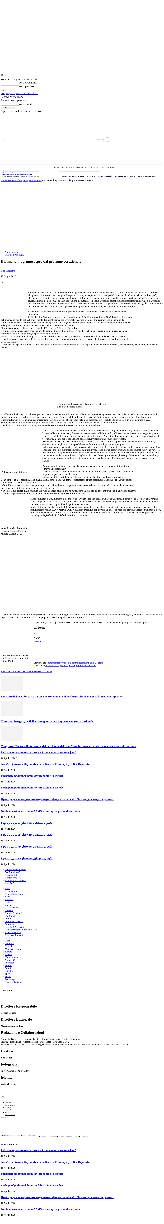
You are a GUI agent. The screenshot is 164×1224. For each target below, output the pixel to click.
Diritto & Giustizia (14, 921)
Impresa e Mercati (14, 935)
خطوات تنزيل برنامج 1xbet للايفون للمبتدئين (27, 822)
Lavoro (8, 938)
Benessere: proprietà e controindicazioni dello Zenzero (76, 662)
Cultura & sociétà (13, 913)
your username (28, 82)
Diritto (8, 918)
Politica (8, 965)
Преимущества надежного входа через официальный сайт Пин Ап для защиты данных (57, 799)
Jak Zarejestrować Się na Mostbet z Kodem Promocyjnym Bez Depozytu (45, 764)
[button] (2, 139)
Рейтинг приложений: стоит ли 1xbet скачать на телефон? (38, 752)
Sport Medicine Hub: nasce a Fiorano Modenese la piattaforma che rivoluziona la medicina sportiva (62, 696)
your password (27, 86)
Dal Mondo (10, 916)
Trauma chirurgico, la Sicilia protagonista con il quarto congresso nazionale (47, 721)
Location (9, 943)
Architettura (11, 891)
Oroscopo (9, 962)
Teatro (8, 976)
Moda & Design (13, 949)
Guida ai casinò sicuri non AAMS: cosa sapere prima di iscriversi (40, 811)
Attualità (9, 899)
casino (8, 902)
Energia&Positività (32, 180)
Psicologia (10, 971)
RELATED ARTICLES (13, 671)
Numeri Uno (11, 960)
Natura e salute (14, 180)
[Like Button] (35, 633)
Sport (7, 973)
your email (25, 104)
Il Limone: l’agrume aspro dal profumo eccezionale (70, 665)
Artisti (8, 896)
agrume (37, 641)
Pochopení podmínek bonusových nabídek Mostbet (32, 775)
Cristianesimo (11, 907)
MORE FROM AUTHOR (38, 671)
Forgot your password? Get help (19, 93)
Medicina (9, 946)
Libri (7, 940)
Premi (8, 968)
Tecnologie (10, 979)
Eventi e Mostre (13, 932)
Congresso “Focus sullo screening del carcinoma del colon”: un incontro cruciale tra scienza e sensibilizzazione (68, 746)
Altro (7, 888)
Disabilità (9, 924)
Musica (8, 954)
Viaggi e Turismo (13, 982)
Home (4, 180)
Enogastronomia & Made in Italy (21, 929)
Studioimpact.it (31, 1137)
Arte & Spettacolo (14, 894)
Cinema (9, 905)
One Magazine (8, 270)
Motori (8, 951)
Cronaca (9, 910)
